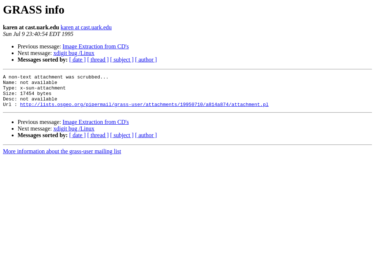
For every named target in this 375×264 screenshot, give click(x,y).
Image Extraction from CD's (96, 46)
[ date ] (77, 59)
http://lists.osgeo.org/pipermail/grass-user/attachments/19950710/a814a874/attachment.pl (144, 110)
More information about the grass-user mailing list (62, 158)
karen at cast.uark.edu (86, 27)
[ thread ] (98, 59)
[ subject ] (122, 59)
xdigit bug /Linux (73, 53)
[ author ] (146, 59)
